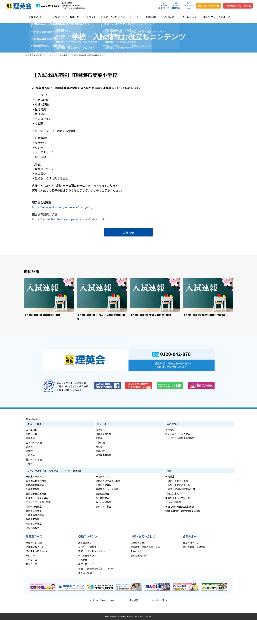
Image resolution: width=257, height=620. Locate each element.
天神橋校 (169, 429)
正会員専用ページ (163, 7)
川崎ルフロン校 (103, 434)
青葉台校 (100, 451)
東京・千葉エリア (36, 424)
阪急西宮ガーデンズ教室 (177, 434)
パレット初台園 (173, 502)
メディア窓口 (160, 600)
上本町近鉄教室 (103, 485)
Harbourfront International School (183, 510)
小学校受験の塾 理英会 (125, 616)
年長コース (31, 564)
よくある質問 (189, 17)
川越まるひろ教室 (35, 515)
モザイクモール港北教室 (38, 502)
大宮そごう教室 (34, 510)
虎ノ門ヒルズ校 (34, 442)
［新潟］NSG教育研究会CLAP (180, 489)
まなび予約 (188, 6)
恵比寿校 (30, 438)
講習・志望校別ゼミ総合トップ (94, 551)
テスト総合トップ (87, 555)
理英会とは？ (85, 542)
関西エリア (173, 424)
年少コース (31, 555)
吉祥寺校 (30, 455)
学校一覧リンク (86, 564)
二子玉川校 (31, 429)
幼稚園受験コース (35, 547)
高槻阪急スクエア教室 (107, 489)
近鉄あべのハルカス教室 (108, 480)
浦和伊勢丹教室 (34, 506)
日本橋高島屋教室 (35, 485)
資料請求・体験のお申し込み (145, 547)
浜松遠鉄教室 (32, 527)
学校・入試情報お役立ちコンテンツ (39, 55)
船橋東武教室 (32, 519)
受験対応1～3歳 (34, 542)
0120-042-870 (175, 354)
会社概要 (133, 600)
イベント (91, 17)
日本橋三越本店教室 (36, 480)
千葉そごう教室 (34, 523)
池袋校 (29, 451)
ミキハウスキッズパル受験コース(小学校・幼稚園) (54, 470)
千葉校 (29, 463)
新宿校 (29, 446)
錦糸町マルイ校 (34, 459)
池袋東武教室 (32, 489)
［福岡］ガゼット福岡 (176, 480)
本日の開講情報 (176, 7)
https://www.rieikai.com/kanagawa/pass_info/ (62, 207)
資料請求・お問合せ (208, 5)
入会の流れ (169, 17)
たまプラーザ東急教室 (37, 498)
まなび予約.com (139, 555)
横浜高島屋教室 (103, 455)
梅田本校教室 (102, 498)
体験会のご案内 (138, 542)
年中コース (31, 559)
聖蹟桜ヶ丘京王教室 (36, 493)
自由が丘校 (31, 434)
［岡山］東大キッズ (175, 493)
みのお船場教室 (103, 502)
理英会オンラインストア (216, 17)
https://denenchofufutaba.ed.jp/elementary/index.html (68, 219)
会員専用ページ (191, 542)
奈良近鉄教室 (102, 493)
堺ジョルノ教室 (103, 506)
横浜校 (99, 429)
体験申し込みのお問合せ (238, 5)
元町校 (99, 438)
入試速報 (63, 55)
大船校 (99, 446)
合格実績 (151, 17)
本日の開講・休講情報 (194, 547)
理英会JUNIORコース (37, 551)
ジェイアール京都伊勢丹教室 (180, 438)
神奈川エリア (104, 424)
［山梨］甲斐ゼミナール (177, 485)
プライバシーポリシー (103, 600)
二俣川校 (100, 442)
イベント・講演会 (87, 547)
